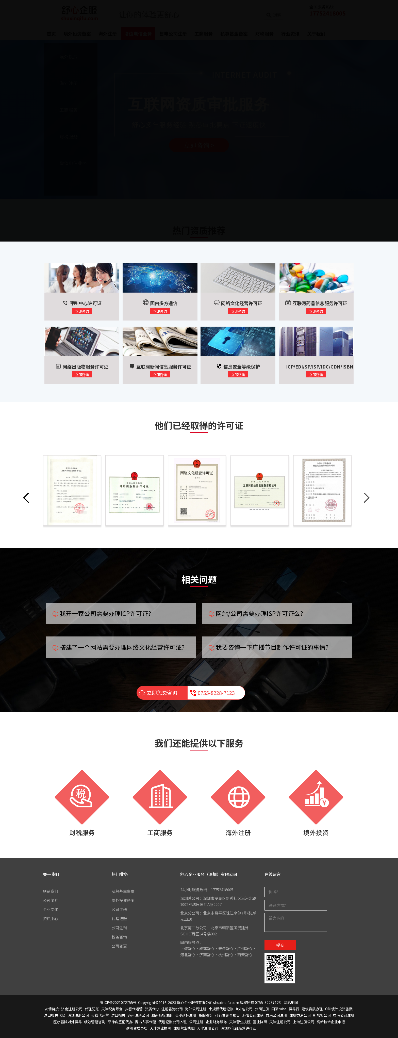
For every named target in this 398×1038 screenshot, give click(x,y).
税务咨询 (119, 936)
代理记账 (119, 918)
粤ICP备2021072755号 (118, 1002)
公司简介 (50, 900)
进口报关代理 (54, 1015)
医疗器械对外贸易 (67, 1021)
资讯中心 (50, 918)
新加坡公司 (322, 1015)
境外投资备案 (123, 900)
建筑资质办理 (312, 1008)
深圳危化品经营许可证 (238, 1028)
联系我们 (50, 891)
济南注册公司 (71, 1008)
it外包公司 (244, 1008)
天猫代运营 (100, 1015)
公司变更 (119, 946)
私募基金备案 (123, 891)
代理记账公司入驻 (172, 1021)
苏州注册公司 (138, 1015)
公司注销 (119, 927)
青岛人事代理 (145, 1021)
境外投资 (316, 832)
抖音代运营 (134, 1008)
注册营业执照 (184, 1028)
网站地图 (291, 1002)
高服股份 (205, 1015)
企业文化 (50, 909)
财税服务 (82, 832)
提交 (280, 945)
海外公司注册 (195, 1008)
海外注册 (238, 832)
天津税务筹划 (112, 1008)
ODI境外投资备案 (339, 1008)
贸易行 (294, 1008)
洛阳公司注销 (252, 1015)
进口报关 (118, 1015)
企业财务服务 (216, 1021)
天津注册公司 (280, 1021)
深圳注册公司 (78, 1015)
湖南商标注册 (162, 1015)
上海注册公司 (303, 1021)
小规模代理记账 (221, 1008)
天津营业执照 (240, 1021)
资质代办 (152, 1008)
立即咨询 (82, 311)
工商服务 (160, 832)
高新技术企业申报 (331, 1021)
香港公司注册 (276, 1015)
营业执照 (260, 1021)
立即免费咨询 (162, 693)
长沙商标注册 (185, 1015)
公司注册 (119, 909)
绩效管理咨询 (94, 1021)
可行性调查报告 (227, 1015)
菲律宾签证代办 (120, 1021)
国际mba (278, 1008)
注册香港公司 (172, 1008)
